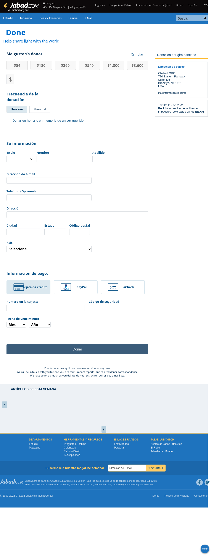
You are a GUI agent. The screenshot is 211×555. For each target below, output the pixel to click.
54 (17, 65)
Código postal (79, 225)
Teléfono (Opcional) (21, 191)
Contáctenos (201, 495)
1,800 (113, 65)
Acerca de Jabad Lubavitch (166, 443)
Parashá (119, 447)
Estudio (8, 18)
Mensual (40, 109)
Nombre (43, 153)
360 (65, 65)
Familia (72, 18)
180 (41, 65)
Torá (108, 484)
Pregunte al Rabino (121, 5)
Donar (180, 5)
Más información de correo (172, 93)
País (9, 243)
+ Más (88, 18)
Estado (49, 225)
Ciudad (11, 225)
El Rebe (155, 447)
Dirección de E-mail (20, 174)
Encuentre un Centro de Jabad (154, 5)
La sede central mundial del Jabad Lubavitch (133, 481)
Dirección (13, 208)
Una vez (17, 109)
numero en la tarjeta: (22, 302)
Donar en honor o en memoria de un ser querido (45, 120)
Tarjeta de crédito (34, 287)
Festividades (121, 443)
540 (89, 65)
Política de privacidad (176, 495)
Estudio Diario (72, 451)
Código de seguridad (104, 302)
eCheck (128, 287)
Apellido (98, 153)
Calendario (70, 447)
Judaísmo (26, 18)
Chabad (54, 481)
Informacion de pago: (27, 273)
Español (192, 5)
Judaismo (117, 484)
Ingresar (100, 5)
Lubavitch (65, 481)
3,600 (137, 65)
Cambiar (137, 54)
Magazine (34, 447)
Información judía (134, 484)
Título (10, 153)
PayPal (82, 287)
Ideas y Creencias (50, 18)
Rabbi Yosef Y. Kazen (82, 484)
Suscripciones (72, 455)
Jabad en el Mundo (162, 451)
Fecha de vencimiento (22, 319)
